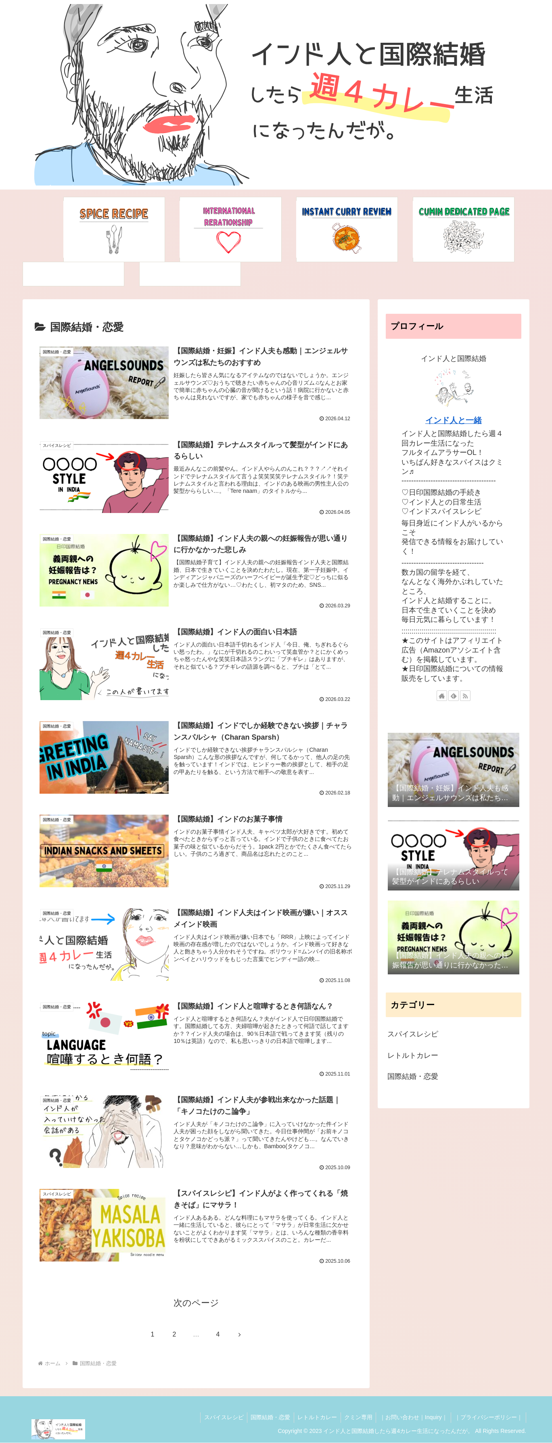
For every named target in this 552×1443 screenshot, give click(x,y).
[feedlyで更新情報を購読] (453, 695)
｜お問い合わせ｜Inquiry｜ (411, 1418)
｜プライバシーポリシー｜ (488, 1418)
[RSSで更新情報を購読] (465, 695)
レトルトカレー (312, 1418)
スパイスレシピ (216, 1418)
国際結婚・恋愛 (264, 1418)
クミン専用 (355, 1418)
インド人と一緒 (453, 420)
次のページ (196, 1303)
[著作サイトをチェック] (442, 695)
